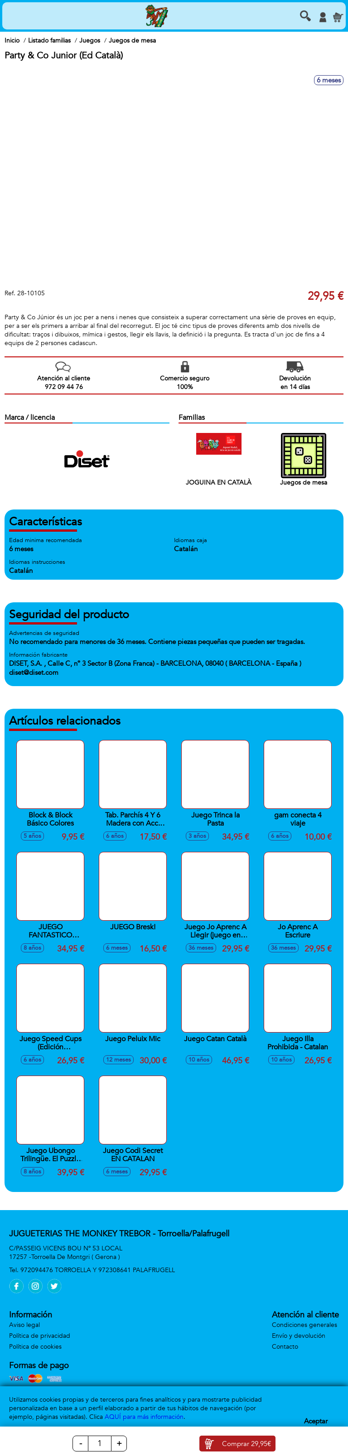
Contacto (285, 1346)
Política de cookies (35, 1346)
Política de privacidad (39, 1335)
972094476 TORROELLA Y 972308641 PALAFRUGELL (97, 1270)
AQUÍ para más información (144, 1417)
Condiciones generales (304, 1325)
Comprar (246, 1443)
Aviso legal (24, 1325)
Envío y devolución (298, 1335)
